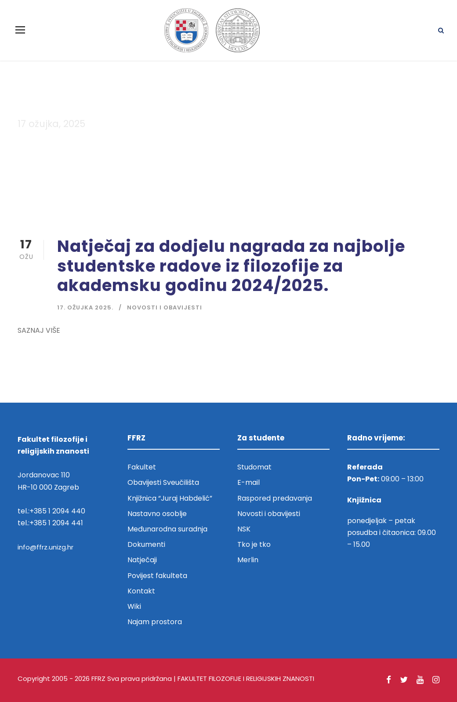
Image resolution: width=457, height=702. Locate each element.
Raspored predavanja (274, 498)
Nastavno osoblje (157, 514)
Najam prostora (154, 622)
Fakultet (141, 467)
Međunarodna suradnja (167, 529)
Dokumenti (146, 544)
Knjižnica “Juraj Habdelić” (170, 498)
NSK (243, 529)
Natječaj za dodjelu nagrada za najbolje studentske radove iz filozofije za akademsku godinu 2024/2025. (231, 266)
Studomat (254, 467)
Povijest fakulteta (157, 576)
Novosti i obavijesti (164, 307)
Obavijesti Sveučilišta (163, 482)
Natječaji (142, 560)
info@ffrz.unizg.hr (45, 547)
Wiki (134, 606)
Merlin (247, 560)
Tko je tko (254, 544)
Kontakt (141, 591)
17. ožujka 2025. (85, 307)
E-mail (248, 482)
